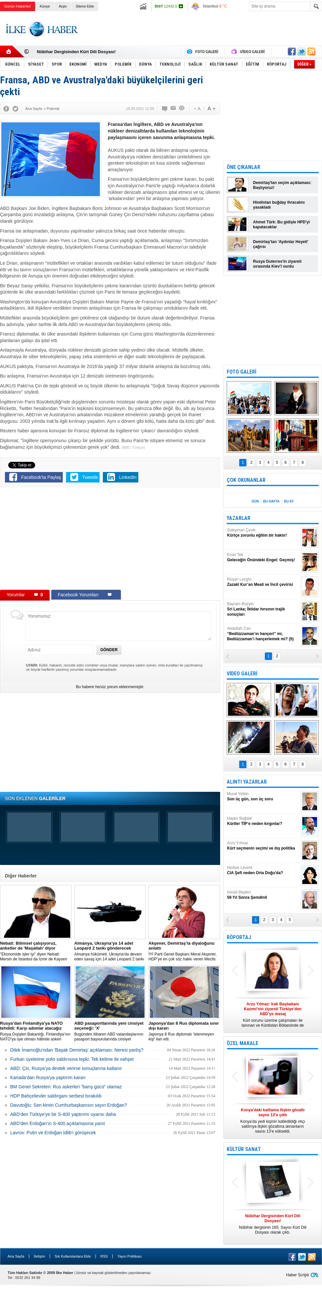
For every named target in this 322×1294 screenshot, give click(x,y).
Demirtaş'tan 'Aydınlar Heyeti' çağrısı (280, 244)
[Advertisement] (110, 540)
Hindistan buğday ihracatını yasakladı (279, 205)
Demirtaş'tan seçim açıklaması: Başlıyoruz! (282, 185)
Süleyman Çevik (263, 533)
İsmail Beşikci (263, 895)
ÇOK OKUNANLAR (246, 480)
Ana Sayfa (16, 1256)
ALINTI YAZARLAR (247, 782)
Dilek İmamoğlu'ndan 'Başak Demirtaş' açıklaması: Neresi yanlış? (77, 1050)
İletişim (39, 1256)
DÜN (255, 501)
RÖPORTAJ (239, 937)
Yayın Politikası (129, 1256)
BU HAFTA (271, 501)
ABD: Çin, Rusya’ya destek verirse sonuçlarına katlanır (66, 1068)
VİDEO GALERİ (242, 673)
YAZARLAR (238, 518)
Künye (45, 6)
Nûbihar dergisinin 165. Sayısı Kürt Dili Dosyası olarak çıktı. (273, 1224)
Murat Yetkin (263, 796)
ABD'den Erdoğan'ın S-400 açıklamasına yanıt (57, 1123)
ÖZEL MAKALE (242, 1043)
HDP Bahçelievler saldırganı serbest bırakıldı (56, 1096)
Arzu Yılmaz (263, 846)
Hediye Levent (263, 870)
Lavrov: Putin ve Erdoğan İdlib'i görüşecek (53, 1132)
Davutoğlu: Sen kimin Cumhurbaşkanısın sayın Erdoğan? (68, 1105)
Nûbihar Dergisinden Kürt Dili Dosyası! (76, 51)
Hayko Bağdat (263, 821)
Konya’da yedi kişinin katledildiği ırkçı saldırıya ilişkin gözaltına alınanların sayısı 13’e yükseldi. (273, 1121)
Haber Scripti (297, 1275)
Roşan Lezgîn (263, 582)
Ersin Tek (263, 557)
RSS (104, 1256)
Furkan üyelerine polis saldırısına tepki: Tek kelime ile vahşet (72, 1059)
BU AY (289, 501)
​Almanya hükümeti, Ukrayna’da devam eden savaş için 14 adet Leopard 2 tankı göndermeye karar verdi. (110, 951)
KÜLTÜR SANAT (244, 1149)
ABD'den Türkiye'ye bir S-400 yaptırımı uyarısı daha (63, 1114)
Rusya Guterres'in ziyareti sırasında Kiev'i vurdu (277, 264)
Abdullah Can (263, 634)
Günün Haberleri (17, 6)
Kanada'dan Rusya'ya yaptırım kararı (47, 1077)
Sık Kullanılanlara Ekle (73, 1256)
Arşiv (63, 6)
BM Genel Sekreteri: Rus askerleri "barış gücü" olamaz (66, 1086)
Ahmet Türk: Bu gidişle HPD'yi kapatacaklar (281, 224)
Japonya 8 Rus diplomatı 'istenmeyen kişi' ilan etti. (184, 1031)
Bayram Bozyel (263, 609)
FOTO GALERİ (241, 372)
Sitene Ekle (85, 6)
